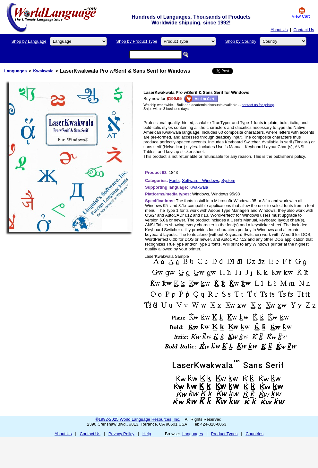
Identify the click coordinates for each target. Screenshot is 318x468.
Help (146, 433)
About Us (279, 29)
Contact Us (303, 29)
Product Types (224, 433)
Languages (15, 70)
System (228, 180)
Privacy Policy (121, 433)
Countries (254, 433)
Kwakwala (43, 70)
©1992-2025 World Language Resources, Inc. (138, 419)
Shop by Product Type (136, 41)
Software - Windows (200, 180)
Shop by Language (28, 41)
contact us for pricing (258, 105)
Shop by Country (240, 41)
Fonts (174, 180)
